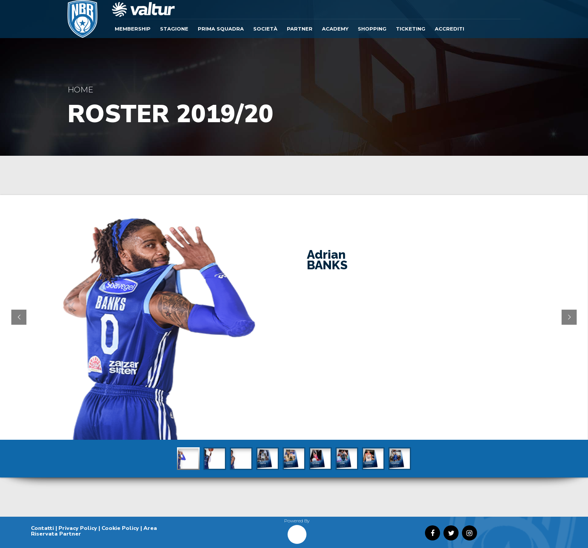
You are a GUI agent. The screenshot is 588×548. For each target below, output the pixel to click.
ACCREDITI (449, 29)
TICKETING (410, 29)
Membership (133, 29)
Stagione (174, 29)
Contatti (42, 528)
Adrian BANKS (327, 259)
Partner (299, 29)
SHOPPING (372, 29)
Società (265, 29)
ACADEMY (335, 29)
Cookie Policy (120, 528)
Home (80, 89)
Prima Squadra (221, 29)
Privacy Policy (77, 528)
